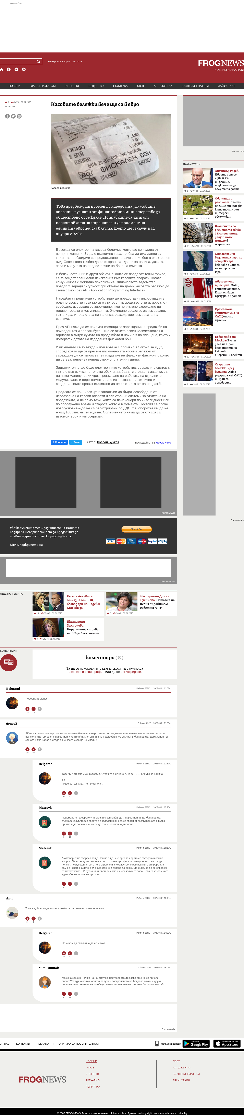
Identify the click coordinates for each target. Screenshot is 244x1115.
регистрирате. (131, 672)
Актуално (93, 1080)
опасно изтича (227, 314)
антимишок (49, 967)
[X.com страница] (16, 69)
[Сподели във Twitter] (13, 116)
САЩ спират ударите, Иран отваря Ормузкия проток (228, 289)
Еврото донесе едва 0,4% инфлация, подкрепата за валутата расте (227, 180)
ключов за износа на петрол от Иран (228, 263)
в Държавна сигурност (228, 236)
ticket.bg (182, 1113)
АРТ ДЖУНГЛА (163, 85)
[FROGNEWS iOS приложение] (227, 1044)
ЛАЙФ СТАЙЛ (226, 85)
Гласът (91, 1067)
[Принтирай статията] (19, 116)
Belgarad (13, 688)
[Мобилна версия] (168, 1044)
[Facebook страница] (9, 69)
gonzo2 (11, 723)
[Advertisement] (122, 27)
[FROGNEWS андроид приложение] (196, 1044)
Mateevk (45, 807)
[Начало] (1, 69)
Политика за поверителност (78, 1043)
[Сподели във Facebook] (7, 116)
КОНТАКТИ (23, 1043)
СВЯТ (140, 85)
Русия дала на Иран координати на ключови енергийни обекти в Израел (228, 347)
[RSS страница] (24, 69)
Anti (9, 898)
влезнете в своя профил (86, 672)
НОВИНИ (14, 85)
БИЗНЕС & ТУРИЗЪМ (195, 85)
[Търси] (39, 62)
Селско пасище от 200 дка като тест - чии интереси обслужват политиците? (228, 209)
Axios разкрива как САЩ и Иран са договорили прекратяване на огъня (228, 375)
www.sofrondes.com (165, 1113)
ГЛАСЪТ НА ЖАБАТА (43, 85)
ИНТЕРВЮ (72, 85)
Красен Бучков (108, 442)
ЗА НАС (5, 1043)
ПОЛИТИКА (120, 85)
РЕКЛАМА (43, 1043)
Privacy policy (118, 1113)
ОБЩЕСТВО (96, 85)
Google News (163, 442)
